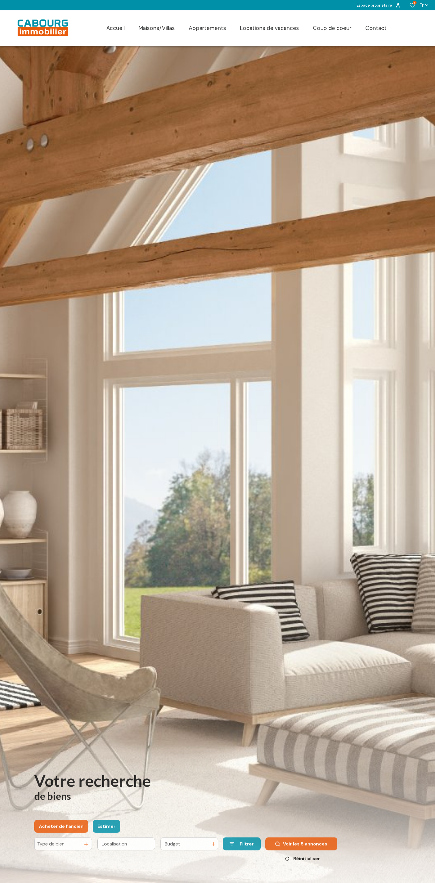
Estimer (106, 832)
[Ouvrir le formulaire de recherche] (242, 849)
